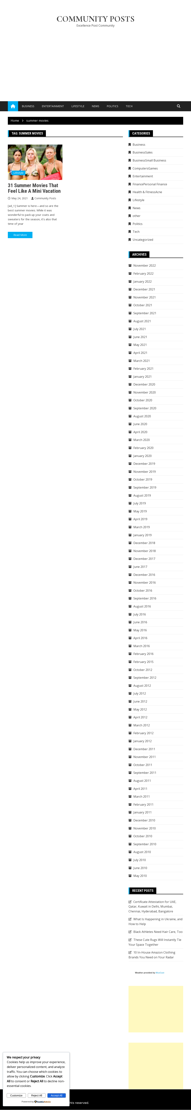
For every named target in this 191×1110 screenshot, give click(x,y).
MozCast (160, 973)
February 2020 (143, 448)
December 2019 (144, 464)
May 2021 (140, 345)
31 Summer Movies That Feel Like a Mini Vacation (34, 188)
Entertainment (53, 106)
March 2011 (141, 797)
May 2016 (140, 630)
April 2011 (140, 789)
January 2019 (142, 535)
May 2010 (140, 876)
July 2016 (139, 614)
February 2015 (143, 662)
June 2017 (140, 567)
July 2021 (139, 329)
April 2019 (140, 519)
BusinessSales (143, 153)
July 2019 (139, 503)
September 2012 (144, 678)
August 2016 (142, 606)
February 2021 (143, 369)
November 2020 (144, 392)
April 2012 (140, 717)
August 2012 (142, 686)
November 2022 (144, 266)
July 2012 (139, 694)
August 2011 (142, 781)
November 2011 (144, 757)
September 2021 (144, 313)
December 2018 (144, 543)
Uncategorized (143, 240)
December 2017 (144, 559)
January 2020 (142, 456)
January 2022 (142, 281)
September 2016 (144, 598)
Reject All (36, 1095)
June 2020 (140, 424)
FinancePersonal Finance (150, 184)
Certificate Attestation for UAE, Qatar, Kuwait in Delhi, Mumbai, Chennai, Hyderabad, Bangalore (152, 906)
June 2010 (140, 868)
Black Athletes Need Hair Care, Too (158, 932)
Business (28, 106)
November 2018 (144, 551)
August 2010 (142, 852)
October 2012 (142, 670)
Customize (16, 1095)
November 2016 (144, 583)
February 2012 (143, 733)
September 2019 (144, 488)
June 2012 (140, 702)
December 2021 (144, 289)
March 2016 (141, 646)
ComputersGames (145, 168)
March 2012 (141, 725)
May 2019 (140, 511)
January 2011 (142, 812)
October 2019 (142, 480)
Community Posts (95, 19)
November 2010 (144, 828)
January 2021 (142, 377)
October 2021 (142, 305)
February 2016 (143, 654)
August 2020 (142, 416)
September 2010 (144, 844)
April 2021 (140, 353)
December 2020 (144, 385)
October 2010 (142, 836)
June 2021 (140, 337)
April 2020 (140, 432)
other (136, 216)
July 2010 (139, 860)
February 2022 (143, 273)
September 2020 (144, 408)
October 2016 (142, 590)
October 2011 (142, 765)
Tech (129, 106)
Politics (112, 106)
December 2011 (144, 749)
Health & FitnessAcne (147, 192)
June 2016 (140, 622)
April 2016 (140, 638)
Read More (20, 235)
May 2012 (140, 709)
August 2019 (142, 495)
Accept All (56, 1095)
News (95, 106)
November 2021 (144, 297)
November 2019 (144, 472)
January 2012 (142, 741)
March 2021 (141, 361)
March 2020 (141, 440)
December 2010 (144, 820)
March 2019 (141, 527)
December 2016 (144, 575)
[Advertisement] (95, 59)
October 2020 (142, 400)
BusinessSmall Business (149, 161)
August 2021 (142, 321)
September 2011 (144, 773)
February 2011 (143, 804)
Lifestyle (77, 106)
